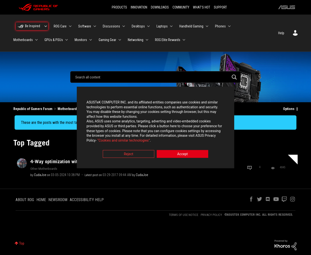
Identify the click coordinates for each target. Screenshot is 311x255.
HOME (41, 199)
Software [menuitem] (84, 26)
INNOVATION (139, 7)
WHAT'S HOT (201, 7)
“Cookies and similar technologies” (123, 141)
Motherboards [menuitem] (23, 40)
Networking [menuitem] (135, 40)
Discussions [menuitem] (111, 26)
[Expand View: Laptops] (171, 26)
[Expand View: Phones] (229, 26)
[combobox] (155, 77)
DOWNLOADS (160, 7)
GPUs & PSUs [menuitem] (53, 40)
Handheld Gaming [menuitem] (191, 26)
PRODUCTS (119, 7)
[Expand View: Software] (94, 26)
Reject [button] (128, 154)
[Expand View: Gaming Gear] (119, 39)
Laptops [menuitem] (162, 26)
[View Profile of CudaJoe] (40, 175)
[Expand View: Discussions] (123, 26)
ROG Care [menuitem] (60, 26)
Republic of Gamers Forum (32, 109)
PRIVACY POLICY (211, 215)
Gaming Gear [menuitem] (107, 40)
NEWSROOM (57, 199)
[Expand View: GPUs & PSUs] (66, 39)
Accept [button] (182, 154)
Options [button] (288, 109)
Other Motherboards (43, 168)
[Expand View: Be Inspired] (45, 26)
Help (281, 33)
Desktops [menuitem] (138, 26)
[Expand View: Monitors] (90, 39)
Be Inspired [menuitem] (32, 26)
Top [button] (21, 243)
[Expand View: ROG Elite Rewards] (183, 39)
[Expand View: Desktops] (148, 26)
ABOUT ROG (25, 199)
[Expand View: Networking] (147, 39)
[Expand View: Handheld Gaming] (207, 26)
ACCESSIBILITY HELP (87, 199)
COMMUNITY (181, 7)
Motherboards (68, 109)
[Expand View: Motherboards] (36, 39)
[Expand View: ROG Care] (70, 26)
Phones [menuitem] (220, 26)
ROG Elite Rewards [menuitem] (167, 40)
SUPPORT (220, 7)
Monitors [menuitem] (81, 40)
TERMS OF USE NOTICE (183, 215)
